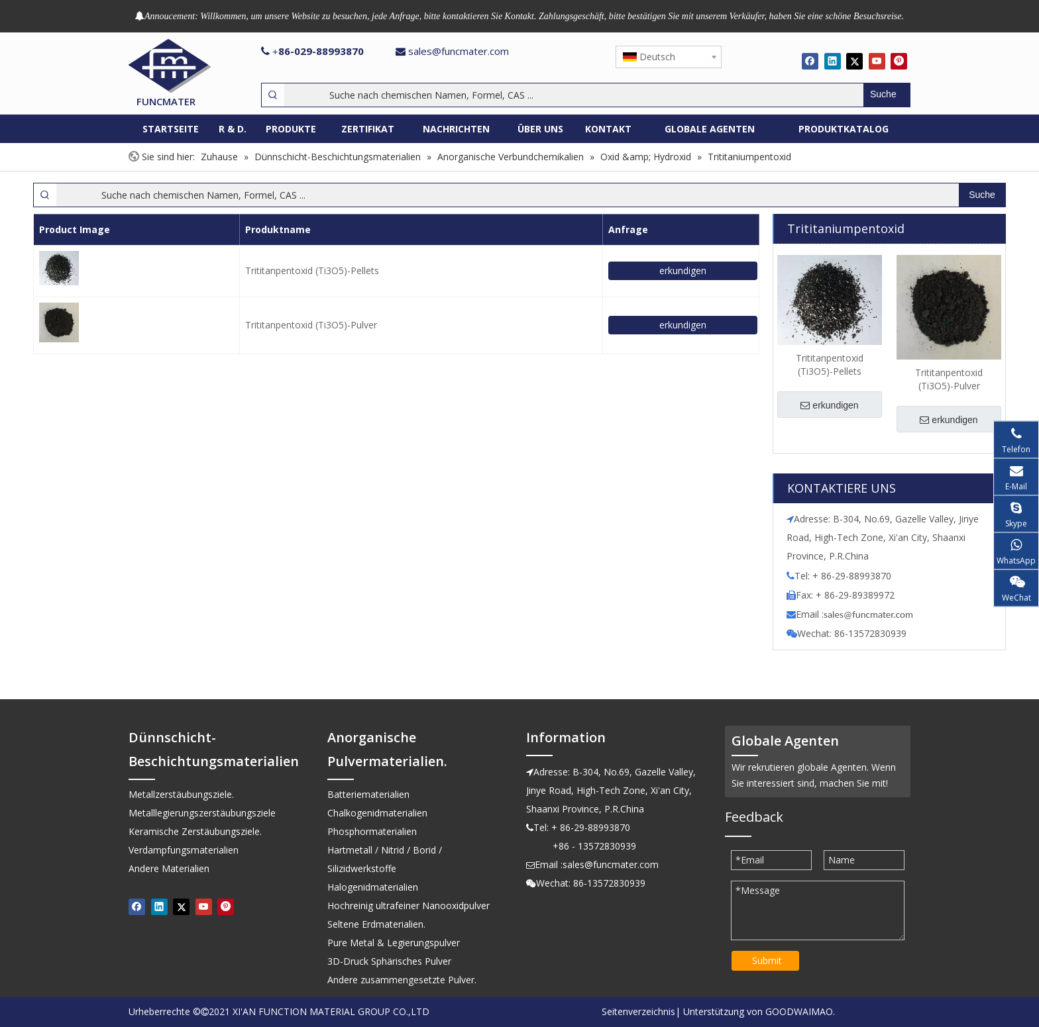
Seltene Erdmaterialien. (376, 924)
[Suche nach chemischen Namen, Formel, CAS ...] (573, 95)
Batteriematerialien (368, 794)
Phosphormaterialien (372, 831)
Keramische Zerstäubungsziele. (195, 831)
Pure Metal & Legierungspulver (393, 942)
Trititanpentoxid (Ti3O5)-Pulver (311, 324)
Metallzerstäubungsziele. (181, 794)
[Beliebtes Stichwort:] (886, 95)
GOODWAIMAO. (800, 1011)
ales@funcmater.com (870, 614)
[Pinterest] (899, 61)
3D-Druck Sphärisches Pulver (389, 961)
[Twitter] (854, 61)
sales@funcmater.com (458, 51)
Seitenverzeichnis (638, 1011)
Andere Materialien (169, 868)
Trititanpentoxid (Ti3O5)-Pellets (312, 270)
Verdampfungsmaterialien (184, 850)
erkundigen (682, 270)
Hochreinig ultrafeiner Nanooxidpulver (408, 905)
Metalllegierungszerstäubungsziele (202, 813)
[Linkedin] (832, 61)
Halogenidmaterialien (372, 887)
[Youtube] (877, 61)
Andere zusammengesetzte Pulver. (401, 979)
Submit (767, 960)
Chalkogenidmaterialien (377, 813)
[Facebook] (810, 61)
